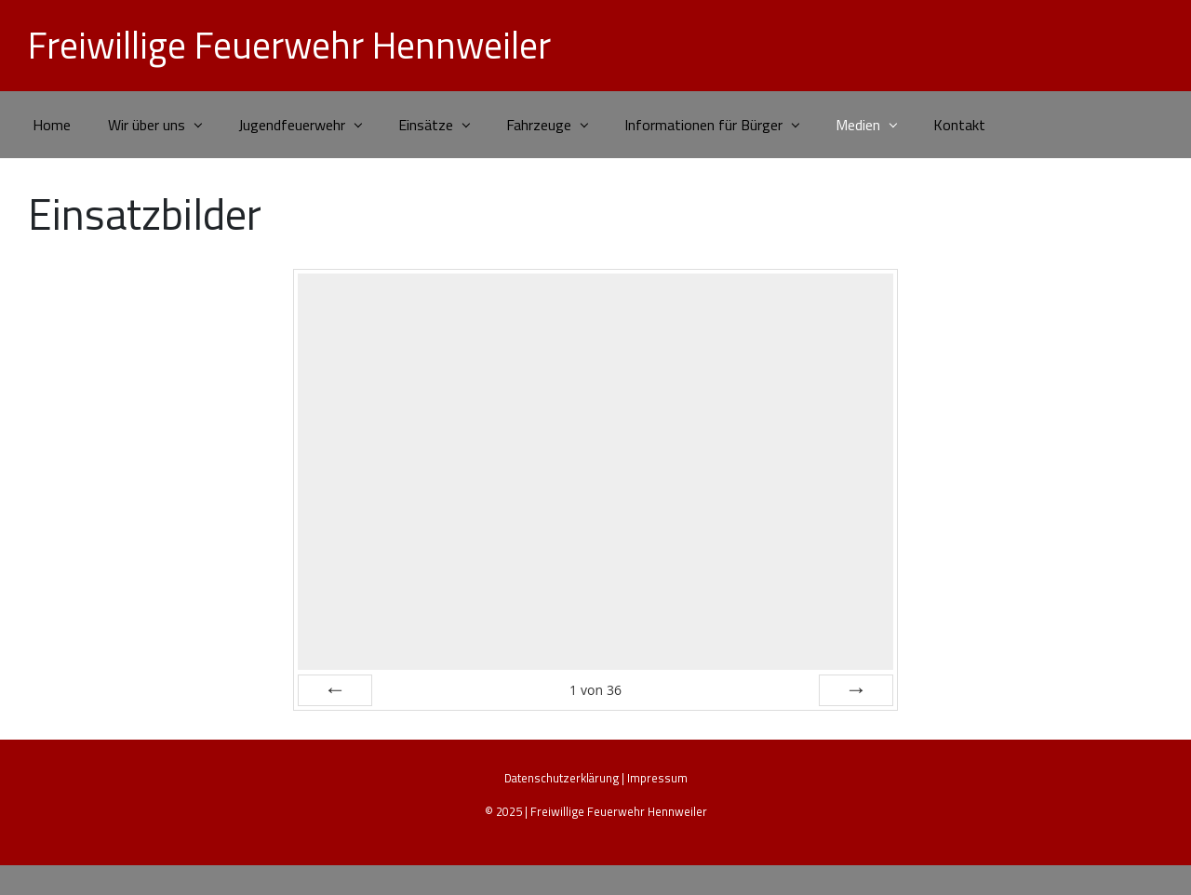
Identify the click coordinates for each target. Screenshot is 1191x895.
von (595, 690)
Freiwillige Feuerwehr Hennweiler (289, 45)
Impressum (657, 777)
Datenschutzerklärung (561, 777)
